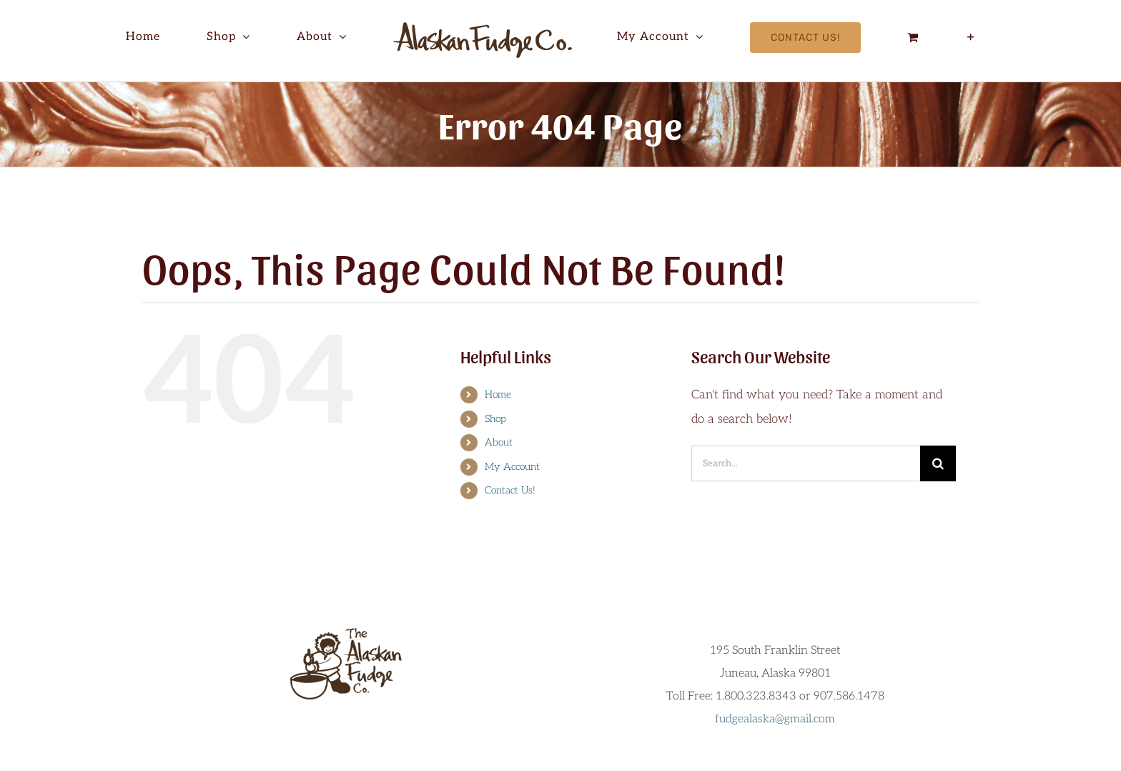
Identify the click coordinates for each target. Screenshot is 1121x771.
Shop (495, 419)
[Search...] (805, 463)
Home (498, 394)
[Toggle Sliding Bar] (972, 37)
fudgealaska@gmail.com (775, 719)
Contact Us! (510, 490)
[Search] (938, 463)
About (499, 442)
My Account (512, 467)
